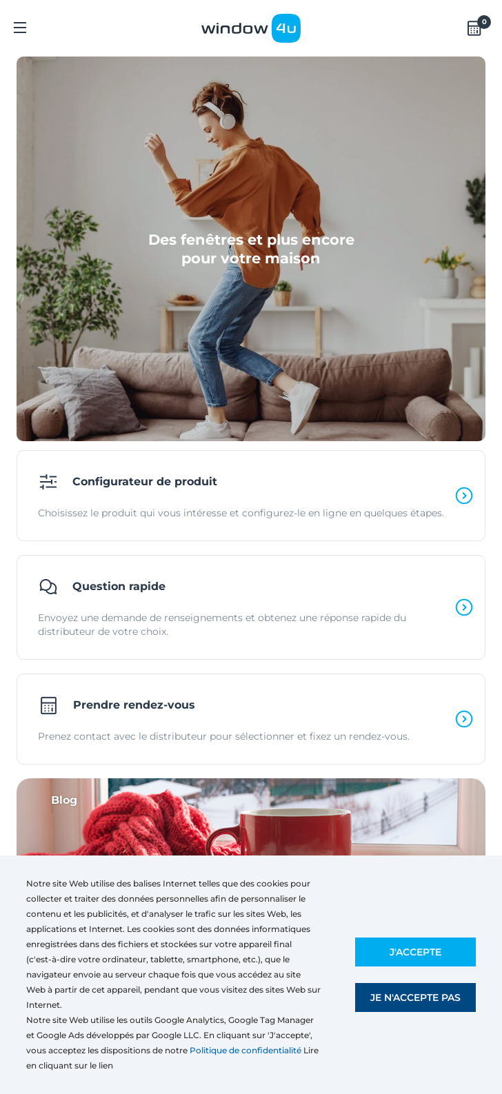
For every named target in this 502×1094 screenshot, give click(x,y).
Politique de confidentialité (245, 1050)
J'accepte (415, 952)
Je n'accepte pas (415, 997)
